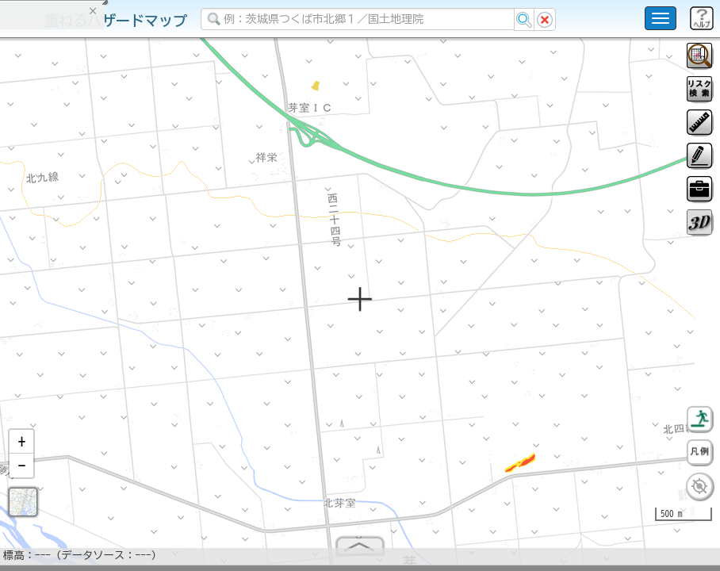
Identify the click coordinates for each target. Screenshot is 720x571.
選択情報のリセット (167, 312)
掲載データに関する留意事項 (86, 269)
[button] (21, 448)
